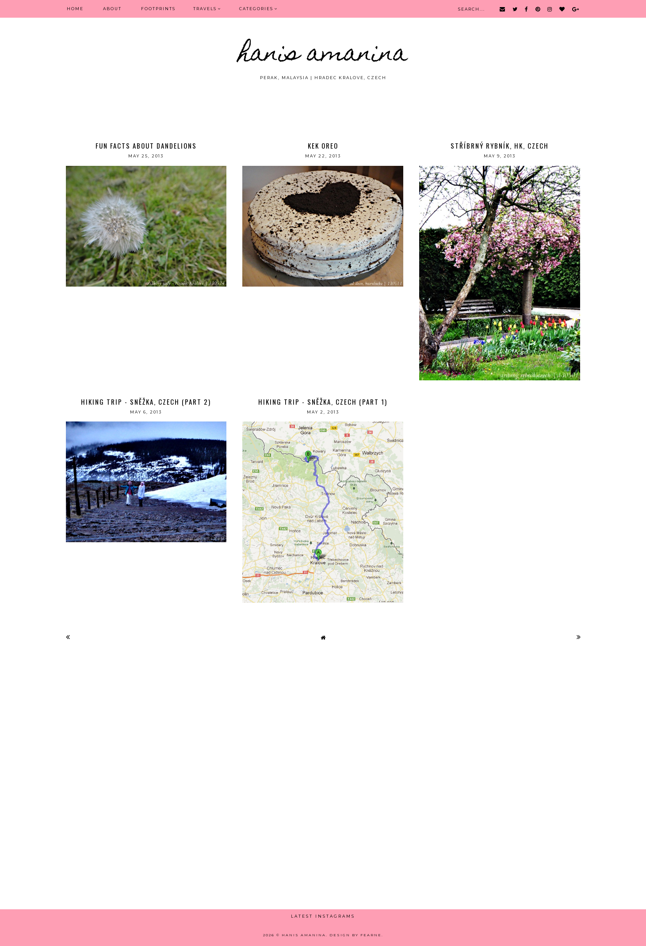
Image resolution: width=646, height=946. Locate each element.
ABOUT (112, 8)
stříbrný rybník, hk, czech (500, 145)
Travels (205, 8)
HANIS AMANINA (323, 55)
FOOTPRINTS (158, 8)
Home (75, 8)
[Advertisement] (323, 105)
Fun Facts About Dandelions (146, 145)
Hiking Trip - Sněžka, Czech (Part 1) (322, 401)
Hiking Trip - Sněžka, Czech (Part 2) (146, 401)
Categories (256, 8)
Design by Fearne (355, 935)
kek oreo (323, 145)
